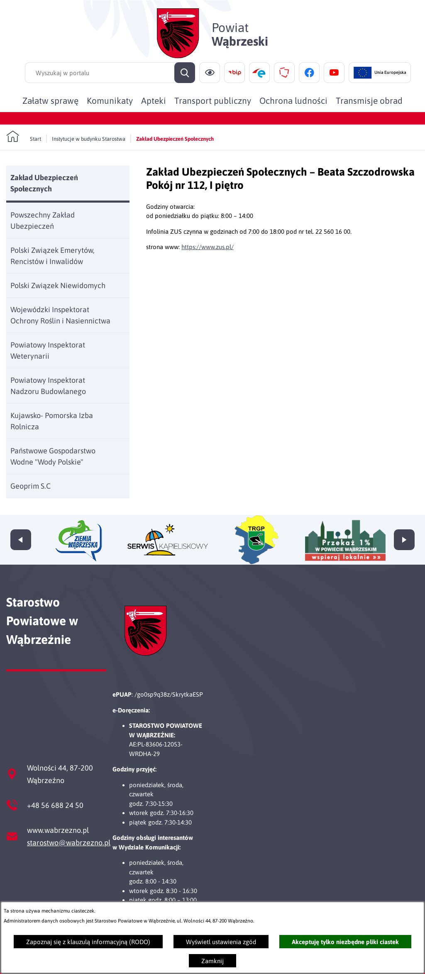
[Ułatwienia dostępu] (209, 72)
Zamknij (212, 960)
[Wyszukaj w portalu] (110, 72)
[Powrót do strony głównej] (23, 136)
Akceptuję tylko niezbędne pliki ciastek (345, 941)
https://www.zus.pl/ (207, 246)
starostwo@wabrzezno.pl (68, 842)
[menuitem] (50, 100)
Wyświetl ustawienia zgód (221, 941)
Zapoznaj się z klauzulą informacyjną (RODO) (88, 941)
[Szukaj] (184, 72)
